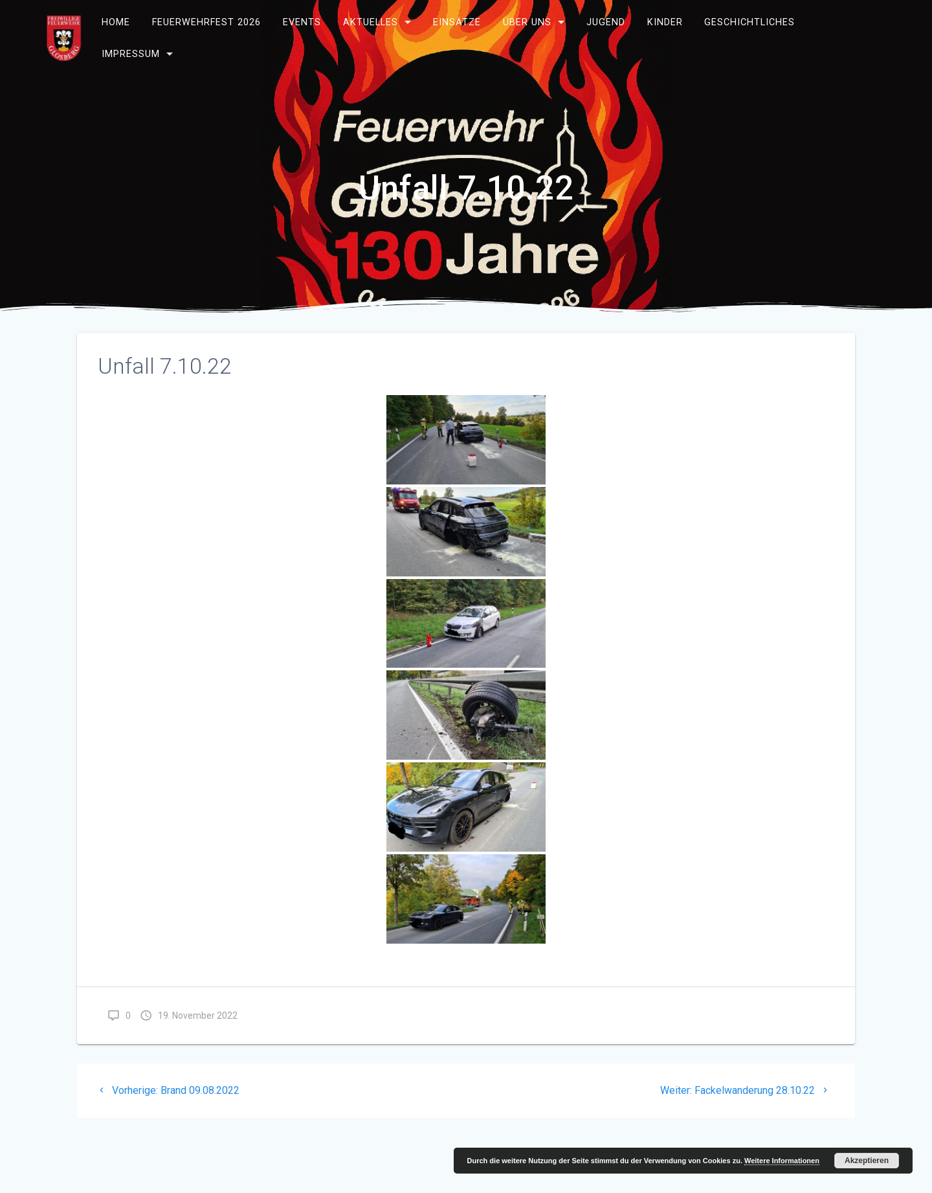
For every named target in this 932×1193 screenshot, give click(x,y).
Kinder (664, 22)
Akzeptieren (867, 1160)
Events (302, 22)
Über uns (527, 22)
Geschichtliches (749, 22)
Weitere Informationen (781, 1161)
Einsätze (457, 22)
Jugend (605, 22)
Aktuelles (370, 22)
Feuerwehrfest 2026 (206, 22)
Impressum (131, 54)
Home (116, 22)
